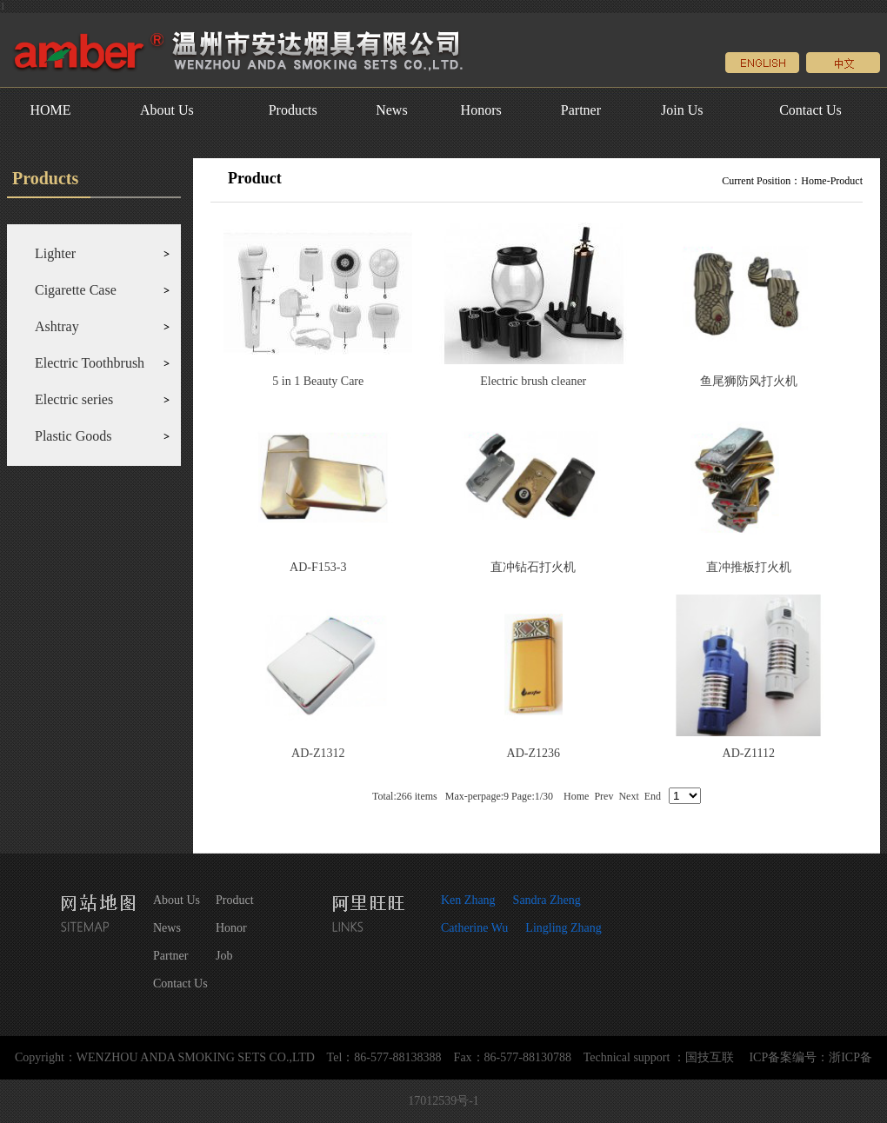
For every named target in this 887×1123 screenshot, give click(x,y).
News (391, 110)
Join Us (682, 110)
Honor (231, 927)
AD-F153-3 (318, 567)
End (652, 796)
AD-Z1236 (533, 753)
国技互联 (709, 1057)
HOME (50, 110)
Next (628, 796)
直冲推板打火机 (748, 567)
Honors (481, 110)
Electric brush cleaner (533, 381)
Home (813, 181)
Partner (581, 110)
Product (846, 181)
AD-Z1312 (317, 753)
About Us (167, 110)
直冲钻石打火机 (533, 567)
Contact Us (810, 110)
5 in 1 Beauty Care (317, 381)
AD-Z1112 (749, 753)
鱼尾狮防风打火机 (748, 381)
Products (293, 110)
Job (224, 955)
